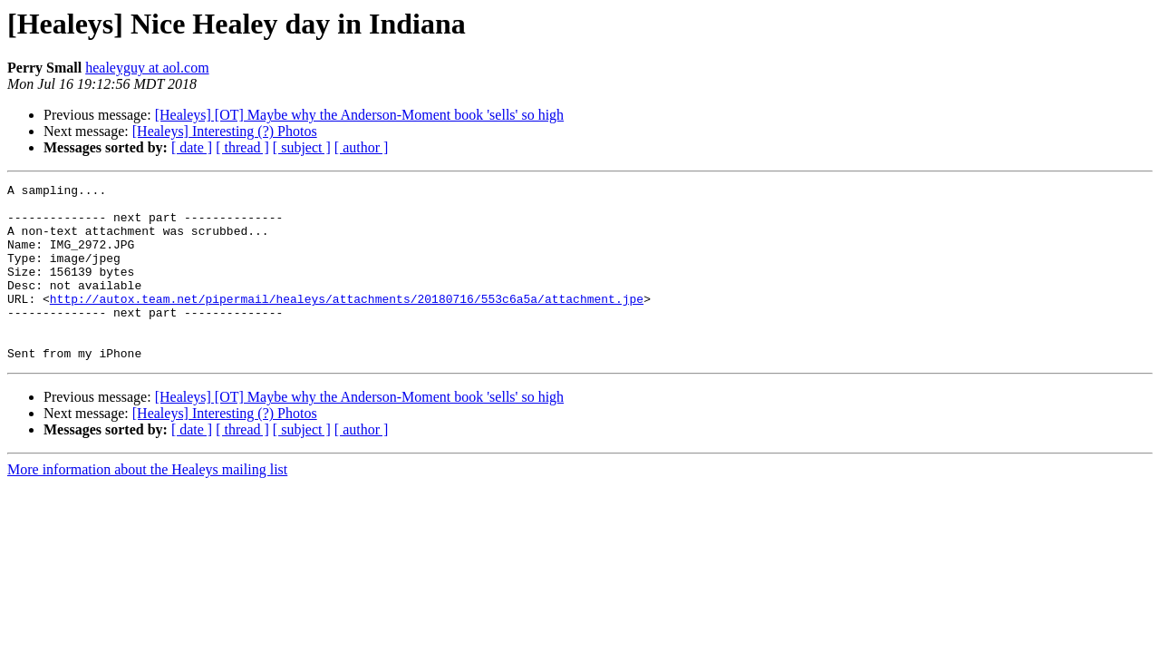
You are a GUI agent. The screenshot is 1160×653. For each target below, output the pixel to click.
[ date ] (191, 147)
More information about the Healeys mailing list (147, 504)
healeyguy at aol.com (146, 67)
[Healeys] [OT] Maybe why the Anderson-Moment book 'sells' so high (359, 114)
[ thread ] (242, 147)
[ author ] (361, 147)
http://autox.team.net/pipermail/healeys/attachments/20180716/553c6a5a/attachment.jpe (346, 323)
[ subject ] (302, 147)
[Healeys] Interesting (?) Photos (224, 131)
